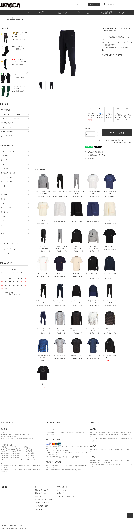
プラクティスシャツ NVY (93, 355)
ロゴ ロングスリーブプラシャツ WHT (93, 329)
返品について (126, 140)
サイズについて (100, 140)
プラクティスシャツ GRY (60, 355)
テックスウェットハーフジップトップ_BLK (76, 247)
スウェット (10, 18)
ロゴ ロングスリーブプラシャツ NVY (43, 356)
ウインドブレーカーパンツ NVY (43, 329)
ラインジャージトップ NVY (109, 274)
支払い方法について (41, 490)
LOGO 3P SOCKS (17, 46)
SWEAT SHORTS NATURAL (110, 220)
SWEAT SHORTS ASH (60, 219)
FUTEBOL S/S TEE (110, 246)
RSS (36, 509)
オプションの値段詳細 (113, 140)
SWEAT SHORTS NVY (93, 219)
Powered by (13, 528)
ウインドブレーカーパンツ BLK (109, 302)
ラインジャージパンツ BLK (43, 302)
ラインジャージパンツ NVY (60, 302)
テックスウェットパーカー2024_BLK (109, 356)
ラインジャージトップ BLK (93, 274)
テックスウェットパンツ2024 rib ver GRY (60, 247)
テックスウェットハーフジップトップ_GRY (93, 247)
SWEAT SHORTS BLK (76, 219)
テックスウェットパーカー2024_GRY (43, 192)
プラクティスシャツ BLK (76, 355)
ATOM (40, 509)
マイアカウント (62, 487)
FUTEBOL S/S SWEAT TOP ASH (93, 192)
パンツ (18, 18)
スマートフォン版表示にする (66, 496)
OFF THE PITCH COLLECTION (15, 20)
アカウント (82, 4)
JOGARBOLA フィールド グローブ (20, 74)
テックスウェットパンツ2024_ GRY (76, 192)
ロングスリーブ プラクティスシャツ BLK (76, 329)
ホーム (2, 18)
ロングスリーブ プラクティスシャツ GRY (60, 329)
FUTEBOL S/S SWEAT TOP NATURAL (43, 220)
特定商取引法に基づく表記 (122, 142)
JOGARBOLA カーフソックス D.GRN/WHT (19, 87)
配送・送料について (41, 493)
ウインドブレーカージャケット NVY (93, 302)
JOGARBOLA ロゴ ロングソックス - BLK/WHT (19, 60)
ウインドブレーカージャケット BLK (76, 302)
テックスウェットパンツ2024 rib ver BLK (43, 247)
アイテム (93, 4)
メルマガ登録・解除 (41, 506)
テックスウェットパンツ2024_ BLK (60, 192)
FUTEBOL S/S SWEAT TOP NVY (109, 192)
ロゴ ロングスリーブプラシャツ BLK (110, 329)
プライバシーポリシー (42, 503)
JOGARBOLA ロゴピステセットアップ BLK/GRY (19, 34)
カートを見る (61, 490)
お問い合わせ (61, 493)
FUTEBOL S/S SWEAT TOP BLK (43, 384)
